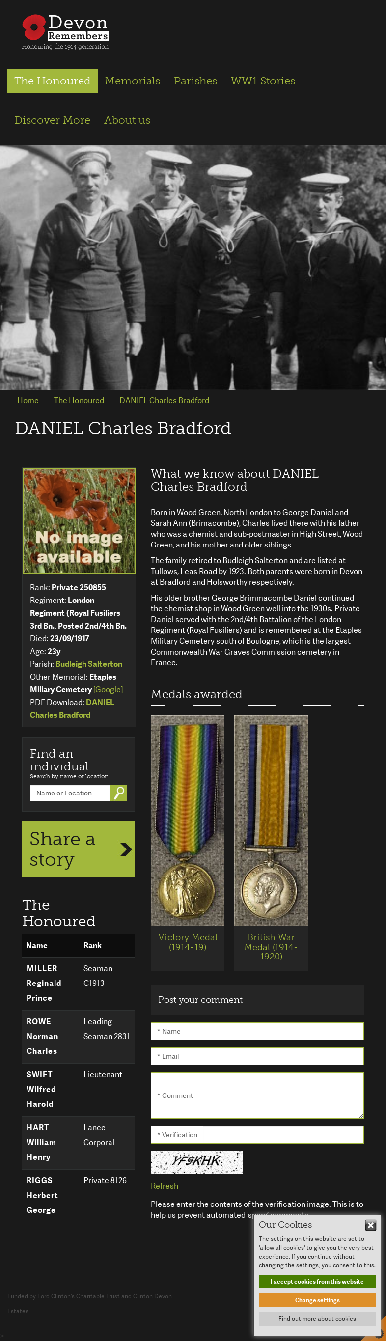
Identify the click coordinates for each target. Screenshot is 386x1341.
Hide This (371, 1225)
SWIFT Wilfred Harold (41, 1089)
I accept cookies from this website (317, 1282)
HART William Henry (41, 1142)
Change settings (317, 1300)
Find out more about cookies (317, 1319)
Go (120, 793)
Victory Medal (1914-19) (188, 942)
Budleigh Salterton (88, 664)
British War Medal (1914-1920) (271, 947)
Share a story (62, 849)
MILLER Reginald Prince (44, 983)
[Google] (108, 689)
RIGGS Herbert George (42, 1195)
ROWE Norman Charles (42, 1036)
